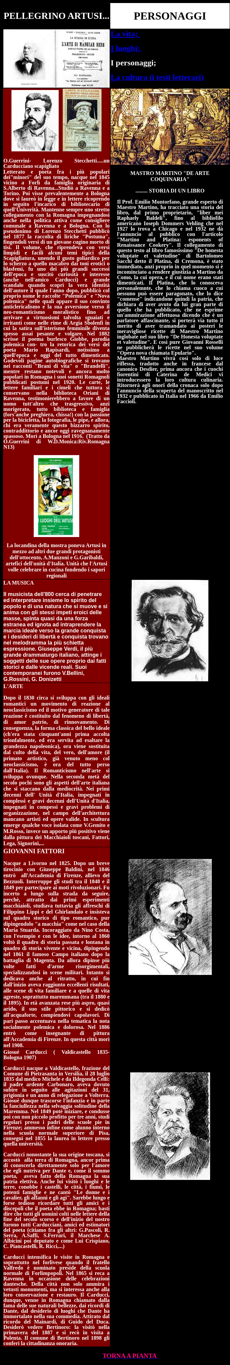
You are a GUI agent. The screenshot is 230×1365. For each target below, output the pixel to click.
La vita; (125, 33)
